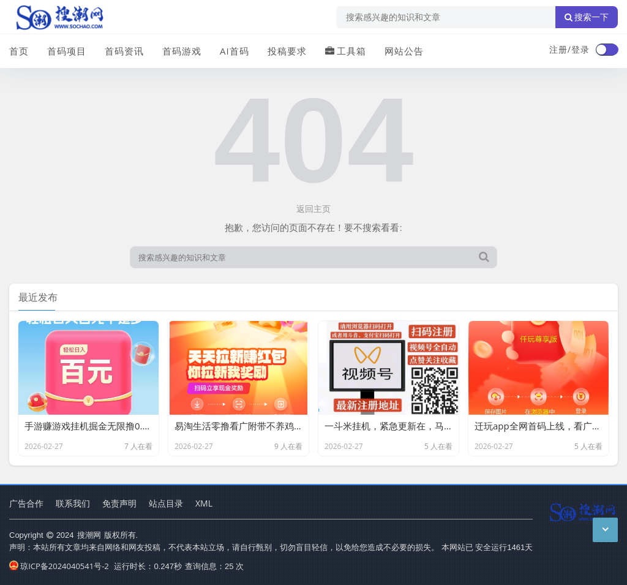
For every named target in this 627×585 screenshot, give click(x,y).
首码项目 (66, 51)
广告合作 (26, 503)
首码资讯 (124, 51)
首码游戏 (181, 51)
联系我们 (73, 503)
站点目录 (166, 503)
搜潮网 (89, 534)
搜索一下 (587, 17)
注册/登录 (569, 49)
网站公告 (404, 51)
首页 (19, 51)
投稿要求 (287, 51)
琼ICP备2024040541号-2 (59, 566)
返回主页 (313, 208)
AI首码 (234, 51)
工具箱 (345, 51)
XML (203, 503)
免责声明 (119, 503)
